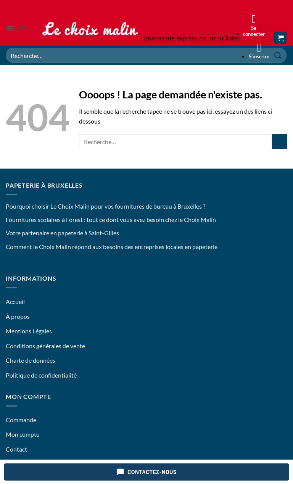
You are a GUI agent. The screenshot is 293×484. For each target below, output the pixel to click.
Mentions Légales (29, 330)
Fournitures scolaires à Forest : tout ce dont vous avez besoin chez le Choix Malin (111, 219)
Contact (16, 449)
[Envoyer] (279, 141)
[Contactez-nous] (146, 472)
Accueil (15, 301)
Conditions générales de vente (45, 345)
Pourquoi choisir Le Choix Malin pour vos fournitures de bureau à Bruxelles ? (105, 206)
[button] (19, 28)
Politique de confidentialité (41, 375)
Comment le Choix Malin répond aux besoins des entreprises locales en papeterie (111, 246)
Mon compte (22, 434)
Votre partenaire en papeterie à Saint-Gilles (62, 232)
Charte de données (30, 360)
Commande (21, 419)
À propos (18, 316)
